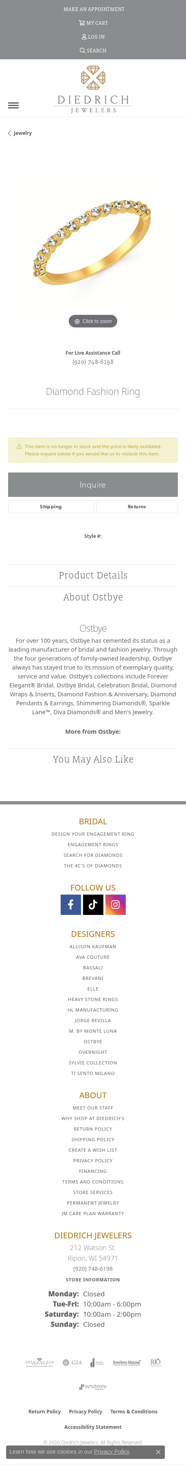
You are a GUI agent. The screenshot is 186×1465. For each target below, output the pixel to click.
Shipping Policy (93, 1139)
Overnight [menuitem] (93, 1052)
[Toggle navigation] (13, 105)
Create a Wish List (93, 1150)
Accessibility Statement (92, 1427)
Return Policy (93, 1129)
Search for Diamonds (93, 855)
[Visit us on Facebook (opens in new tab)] (71, 905)
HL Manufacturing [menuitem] (93, 1010)
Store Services (93, 1192)
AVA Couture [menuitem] (93, 957)
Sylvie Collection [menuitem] (93, 1063)
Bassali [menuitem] (93, 967)
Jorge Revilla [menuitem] (93, 1020)
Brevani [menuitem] (93, 978)
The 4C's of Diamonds (93, 866)
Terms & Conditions (134, 1411)
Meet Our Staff (92, 1108)
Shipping (51, 506)
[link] (93, 9)
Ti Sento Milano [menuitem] (93, 1073)
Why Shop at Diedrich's (93, 1118)
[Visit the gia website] (72, 1363)
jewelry (23, 133)
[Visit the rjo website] (155, 1363)
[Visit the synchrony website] (92, 1387)
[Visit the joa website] (97, 1363)
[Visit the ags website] (39, 1363)
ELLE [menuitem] (93, 989)
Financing (93, 1171)
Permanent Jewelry (93, 1203)
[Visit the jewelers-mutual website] (127, 1363)
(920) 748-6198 (93, 361)
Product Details (93, 575)
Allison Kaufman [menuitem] (93, 946)
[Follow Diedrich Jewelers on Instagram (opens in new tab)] (115, 905)
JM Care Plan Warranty (93, 1213)
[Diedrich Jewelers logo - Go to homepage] (93, 89)
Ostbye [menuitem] (93, 1041)
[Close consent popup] (158, 1452)
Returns (137, 506)
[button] (93, 23)
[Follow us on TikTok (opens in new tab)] (93, 905)
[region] (93, 246)
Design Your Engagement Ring (93, 834)
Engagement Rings (93, 844)
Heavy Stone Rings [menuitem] (93, 999)
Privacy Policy (93, 1160)
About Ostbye (93, 597)
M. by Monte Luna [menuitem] (93, 1031)
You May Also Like (93, 759)
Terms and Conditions (93, 1182)
